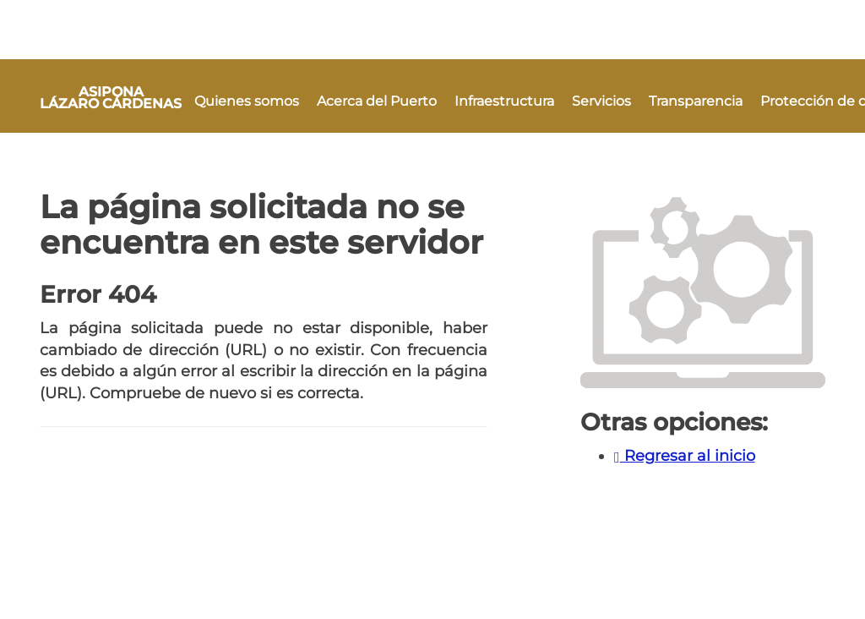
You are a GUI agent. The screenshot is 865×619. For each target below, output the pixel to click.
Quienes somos (246, 101)
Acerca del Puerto (377, 101)
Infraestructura (504, 101)
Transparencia (696, 101)
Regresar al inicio (684, 455)
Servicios (601, 101)
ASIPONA (111, 98)
